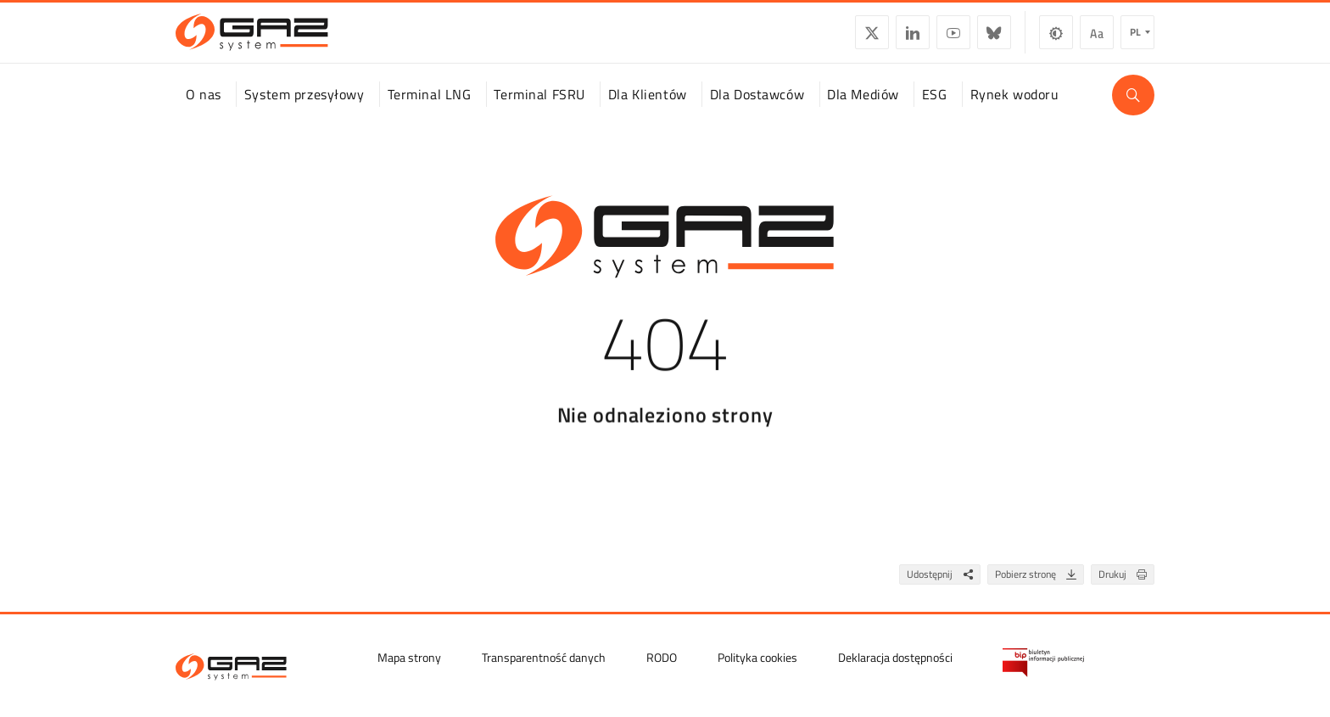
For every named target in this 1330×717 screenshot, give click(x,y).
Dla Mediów (863, 109)
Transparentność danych (544, 656)
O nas (203, 109)
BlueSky (994, 39)
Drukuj (1126, 590)
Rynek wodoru (1014, 109)
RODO (661, 656)
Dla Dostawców (757, 109)
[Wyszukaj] (1133, 110)
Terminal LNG (430, 109)
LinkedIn (913, 39)
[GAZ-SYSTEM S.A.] (252, 39)
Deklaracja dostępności (895, 656)
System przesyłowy (304, 109)
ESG (934, 109)
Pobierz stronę (1039, 590)
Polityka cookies (757, 656)
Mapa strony (409, 656)
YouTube (953, 39)
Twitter (872, 39)
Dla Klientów (647, 109)
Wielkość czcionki (1097, 39)
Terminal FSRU (539, 109)
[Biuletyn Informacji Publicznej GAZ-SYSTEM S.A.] (1043, 661)
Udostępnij (943, 590)
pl (1135, 39)
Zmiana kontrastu (1056, 39)
